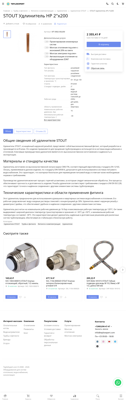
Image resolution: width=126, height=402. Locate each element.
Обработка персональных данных (51, 342)
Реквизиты (29, 329)
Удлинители (67, 224)
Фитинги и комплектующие (49, 224)
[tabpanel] (63, 182)
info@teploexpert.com (105, 332)
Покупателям (50, 321)
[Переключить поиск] (112, 4)
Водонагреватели (11, 332)
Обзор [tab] (8, 131)
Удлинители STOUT (12, 224)
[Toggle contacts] (107, 4)
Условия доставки (52, 329)
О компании (29, 325)
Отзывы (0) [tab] (41, 131)
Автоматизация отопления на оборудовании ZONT (63, 58)
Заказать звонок (101, 329)
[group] (28, 42)
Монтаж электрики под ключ (63, 53)
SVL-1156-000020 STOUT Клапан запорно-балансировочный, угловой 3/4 (60, 283)
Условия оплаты (51, 325)
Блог (26, 333)
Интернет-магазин (12, 321)
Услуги (6, 343)
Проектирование (72, 325)
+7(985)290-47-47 (102, 326)
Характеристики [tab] (23, 131)
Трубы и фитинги (29, 224)
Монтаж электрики (73, 336)
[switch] (46, 42)
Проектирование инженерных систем (64, 43)
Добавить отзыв (12, 24)
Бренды (6, 339)
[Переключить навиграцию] (3, 4)
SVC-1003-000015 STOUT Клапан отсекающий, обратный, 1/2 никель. (22, 282)
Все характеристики (52, 120)
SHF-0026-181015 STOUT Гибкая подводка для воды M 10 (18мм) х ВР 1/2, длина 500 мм (103, 283)
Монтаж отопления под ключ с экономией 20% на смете (64, 49)
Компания (29, 321)
